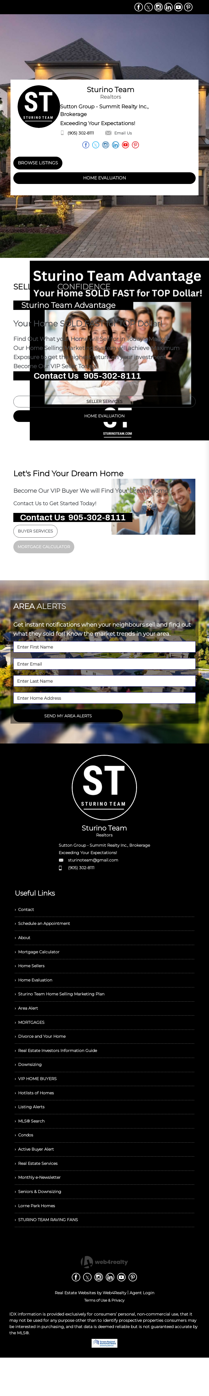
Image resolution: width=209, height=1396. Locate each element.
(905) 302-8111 (80, 133)
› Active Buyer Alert (36, 1179)
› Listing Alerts (31, 1132)
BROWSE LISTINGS (38, 162)
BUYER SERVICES (35, 534)
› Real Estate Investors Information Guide (61, 1070)
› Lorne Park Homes (37, 1242)
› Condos (25, 1164)
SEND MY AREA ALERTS (68, 719)
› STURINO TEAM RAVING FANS (50, 1257)
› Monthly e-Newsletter (41, 1210)
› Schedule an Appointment (47, 929)
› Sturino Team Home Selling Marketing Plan (65, 1007)
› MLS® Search (31, 1148)
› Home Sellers (31, 976)
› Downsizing (30, 1085)
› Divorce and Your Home (43, 1054)
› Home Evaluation (36, 992)
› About (23, 945)
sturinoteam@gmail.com (93, 863)
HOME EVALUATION (104, 178)
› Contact (25, 913)
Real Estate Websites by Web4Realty (90, 1331)
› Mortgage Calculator (39, 960)
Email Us (118, 133)
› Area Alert (27, 1023)
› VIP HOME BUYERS (38, 1101)
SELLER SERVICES (104, 403)
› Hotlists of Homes (36, 1117)
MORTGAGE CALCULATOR (44, 550)
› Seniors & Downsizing (41, 1226)
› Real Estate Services (39, 1195)
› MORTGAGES (31, 1038)
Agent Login (142, 1331)
